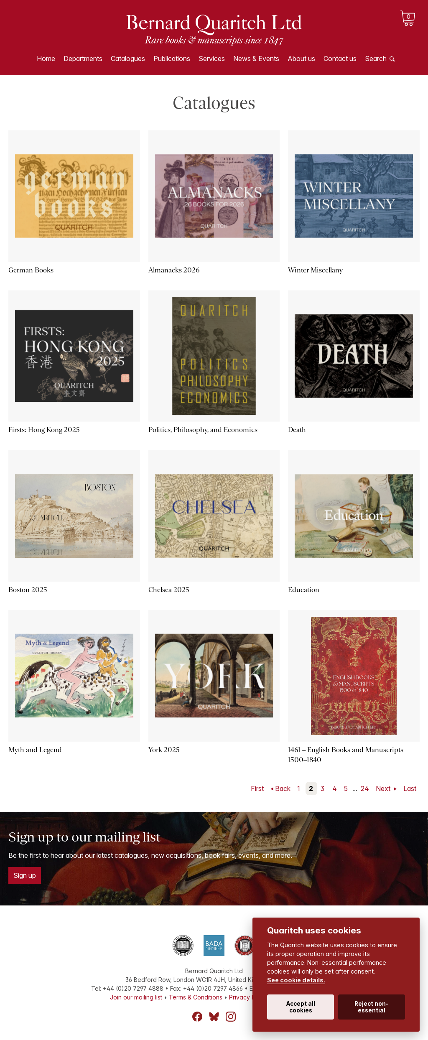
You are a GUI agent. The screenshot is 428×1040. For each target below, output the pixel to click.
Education (303, 590)
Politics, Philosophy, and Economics (202, 430)
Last (409, 788)
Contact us (340, 58)
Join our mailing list (136, 997)
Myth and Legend (35, 750)
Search (376, 58)
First (257, 788)
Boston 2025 (27, 590)
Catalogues (128, 58)
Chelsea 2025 (168, 590)
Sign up (24, 875)
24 (365, 788)
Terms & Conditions (195, 997)
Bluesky (214, 1017)
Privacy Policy (248, 997)
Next (384, 788)
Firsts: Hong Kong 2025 (44, 430)
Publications (171, 58)
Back (282, 788)
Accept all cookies (300, 1007)
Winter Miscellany (315, 270)
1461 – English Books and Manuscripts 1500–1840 (345, 755)
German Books (31, 270)
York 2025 (164, 750)
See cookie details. (296, 980)
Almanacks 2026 (173, 270)
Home (46, 58)
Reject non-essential (371, 1007)
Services (212, 58)
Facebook (197, 1017)
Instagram (231, 1017)
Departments (83, 58)
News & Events (256, 58)
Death (297, 430)
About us (301, 58)
